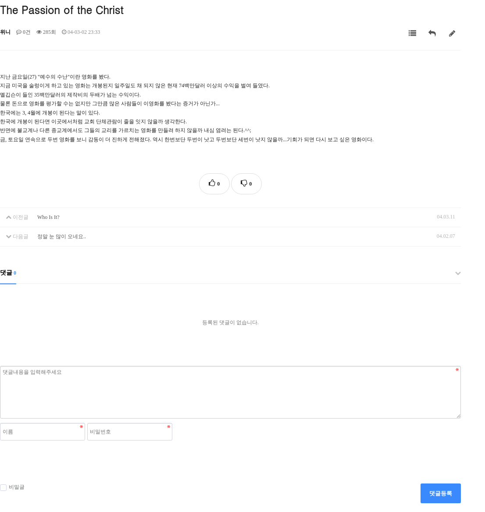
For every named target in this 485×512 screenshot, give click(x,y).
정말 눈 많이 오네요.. (61, 236)
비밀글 (12, 487)
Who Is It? (48, 217)
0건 (23, 32)
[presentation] (66, 462)
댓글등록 (440, 493)
